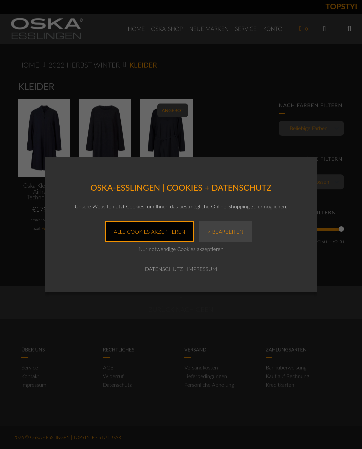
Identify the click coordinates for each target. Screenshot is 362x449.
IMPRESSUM (202, 269)
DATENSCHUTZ (164, 269)
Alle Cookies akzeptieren (149, 231)
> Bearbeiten (225, 231)
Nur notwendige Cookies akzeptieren (181, 249)
